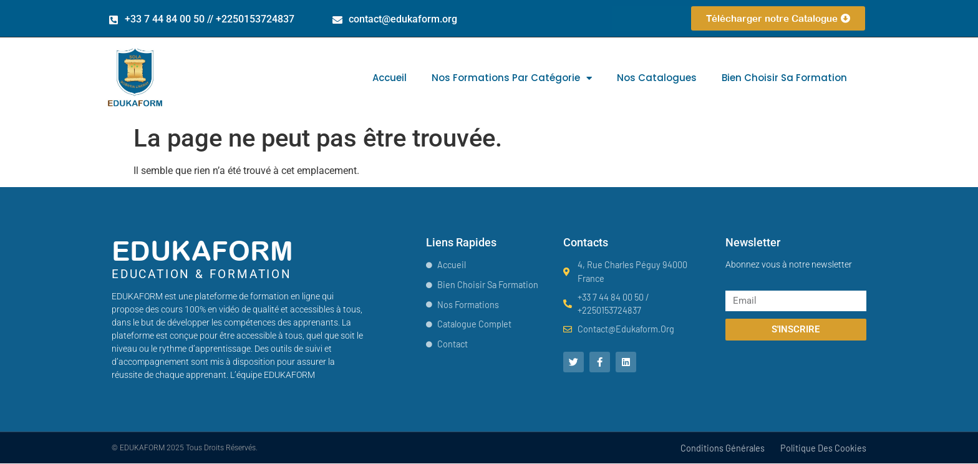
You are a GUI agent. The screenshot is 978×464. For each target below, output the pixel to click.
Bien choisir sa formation (784, 77)
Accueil (389, 77)
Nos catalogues (657, 77)
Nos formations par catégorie (512, 78)
